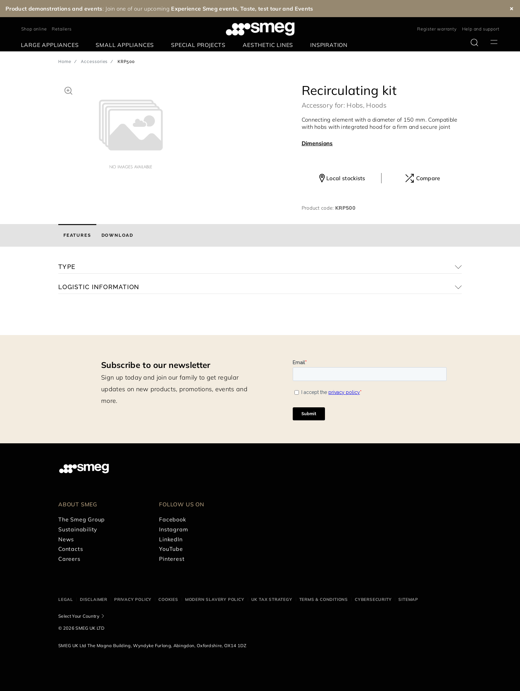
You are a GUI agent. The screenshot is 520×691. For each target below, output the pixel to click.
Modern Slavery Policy (214, 599)
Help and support (480, 29)
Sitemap (408, 599)
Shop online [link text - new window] (34, 29)
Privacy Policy (133, 599)
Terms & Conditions (323, 599)
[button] (68, 90)
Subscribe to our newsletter (155, 365)
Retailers (61, 29)
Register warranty (437, 29)
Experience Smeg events (204, 8)
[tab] (77, 235)
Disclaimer (93, 599)
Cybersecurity (373, 599)
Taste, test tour (260, 8)
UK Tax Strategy (271, 599)
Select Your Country (78, 616)
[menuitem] (51, 45)
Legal (65, 599)
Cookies (168, 599)
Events (304, 8)
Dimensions (317, 143)
